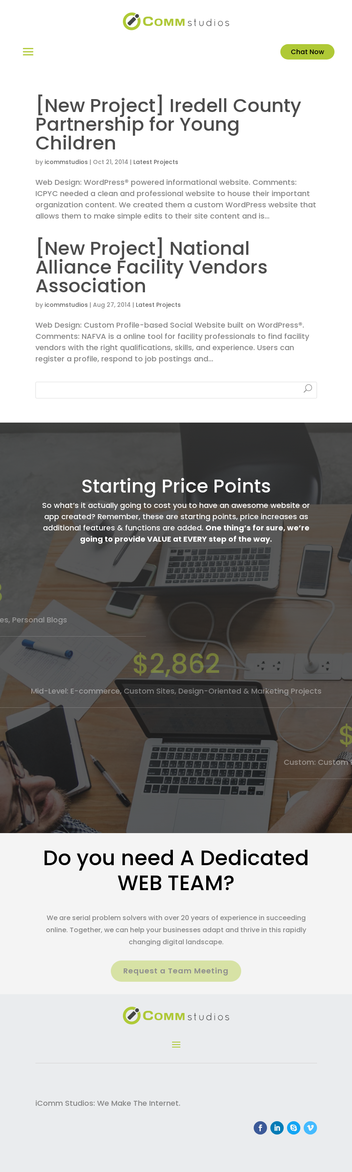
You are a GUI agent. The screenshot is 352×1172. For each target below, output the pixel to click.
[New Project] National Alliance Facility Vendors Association (151, 267)
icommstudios (66, 162)
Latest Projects (155, 162)
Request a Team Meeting (176, 970)
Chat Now (307, 52)
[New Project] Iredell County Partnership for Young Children (168, 124)
